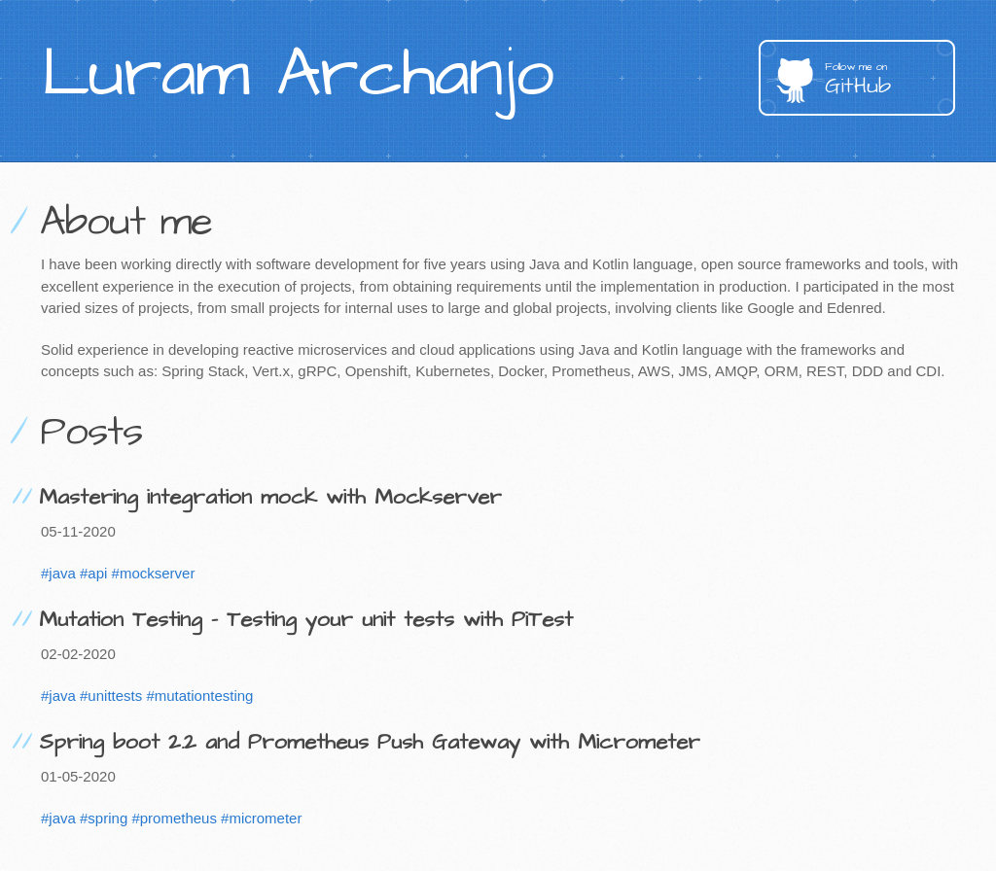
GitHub (890, 80)
